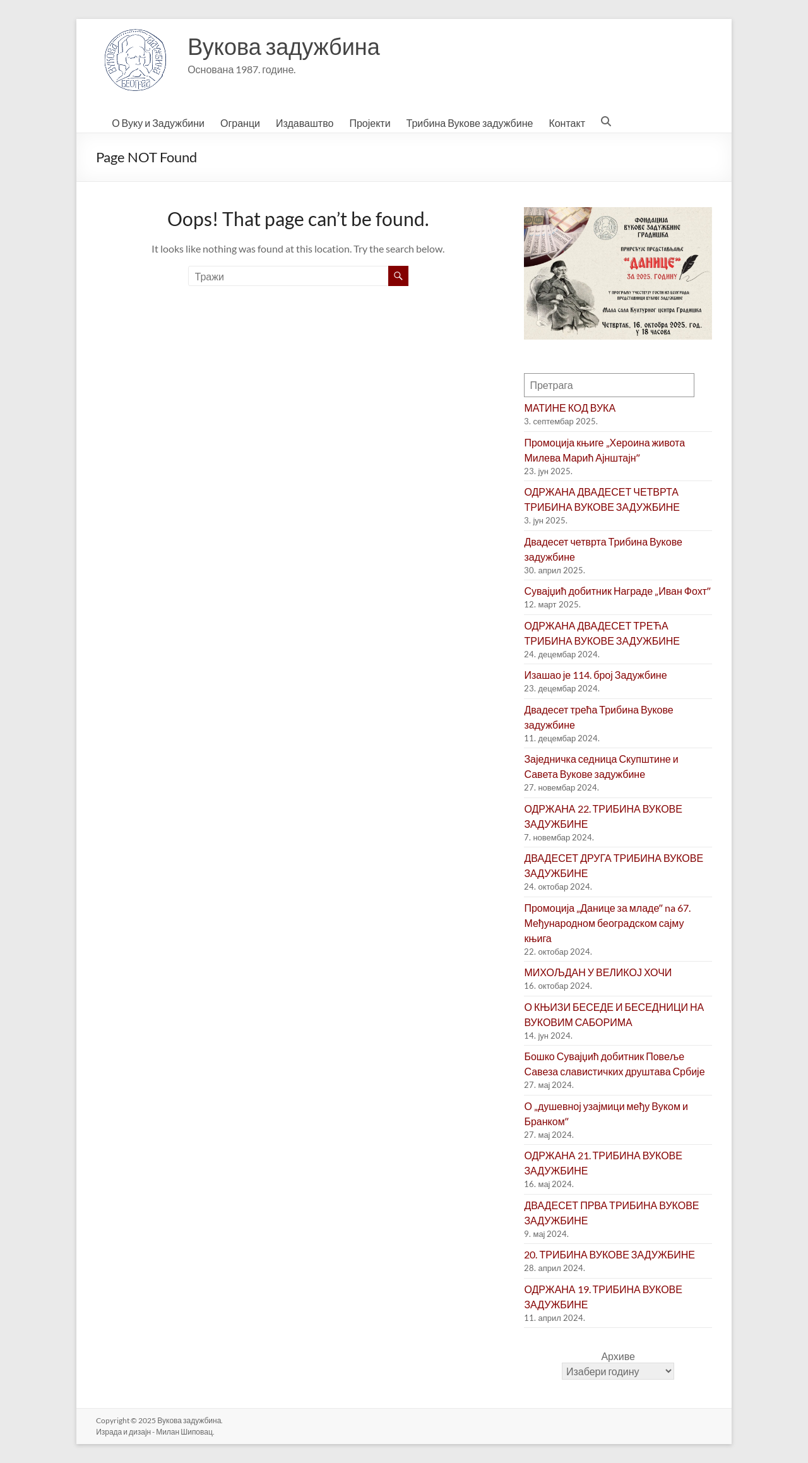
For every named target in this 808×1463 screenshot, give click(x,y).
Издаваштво (304, 123)
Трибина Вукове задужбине (470, 123)
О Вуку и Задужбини (158, 123)
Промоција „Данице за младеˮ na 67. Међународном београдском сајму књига (607, 923)
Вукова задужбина (283, 46)
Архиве (618, 1356)
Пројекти (369, 123)
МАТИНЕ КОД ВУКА (569, 408)
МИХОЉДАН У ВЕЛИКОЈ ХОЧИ (598, 972)
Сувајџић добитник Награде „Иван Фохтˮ (617, 591)
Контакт (567, 123)
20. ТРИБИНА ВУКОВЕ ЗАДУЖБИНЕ (609, 1254)
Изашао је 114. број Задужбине (595, 675)
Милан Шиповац (184, 1431)
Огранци (240, 123)
